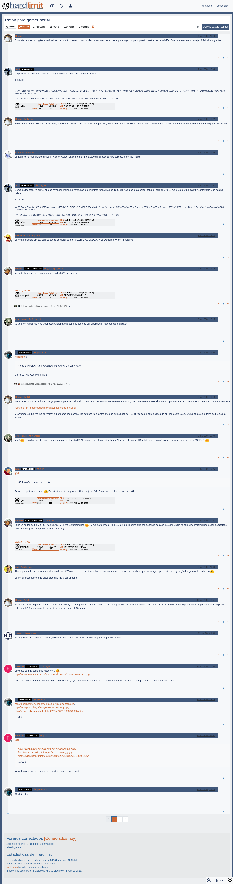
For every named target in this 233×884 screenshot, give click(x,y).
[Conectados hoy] (60, 838)
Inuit (17, 567)
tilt (16, 352)
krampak (19, 268)
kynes (18, 469)
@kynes (49, 520)
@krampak (35, 319)
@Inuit (28, 600)
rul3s (17, 69)
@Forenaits (40, 699)
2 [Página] (119, 819)
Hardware (23, 27)
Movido (10, 27)
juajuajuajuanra (22, 235)
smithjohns (12, 867)
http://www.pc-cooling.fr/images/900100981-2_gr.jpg (42, 707)
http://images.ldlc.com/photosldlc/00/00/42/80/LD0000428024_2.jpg (50, 711)
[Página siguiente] (125, 819)
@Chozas (28, 152)
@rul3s (28, 119)
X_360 (18, 152)
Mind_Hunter (21, 319)
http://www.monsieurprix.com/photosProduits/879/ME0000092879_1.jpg (52, 674)
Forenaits (19, 666)
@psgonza (46, 666)
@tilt (27, 397)
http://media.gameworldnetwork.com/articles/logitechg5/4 (44, 704)
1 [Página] (114, 819)
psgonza (19, 633)
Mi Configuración (22, 290)
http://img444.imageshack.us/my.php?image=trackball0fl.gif (46, 407)
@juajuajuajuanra (53, 268)
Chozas (18, 36)
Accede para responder (215, 26)
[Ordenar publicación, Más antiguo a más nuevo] (198, 26)
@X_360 (41, 185)
